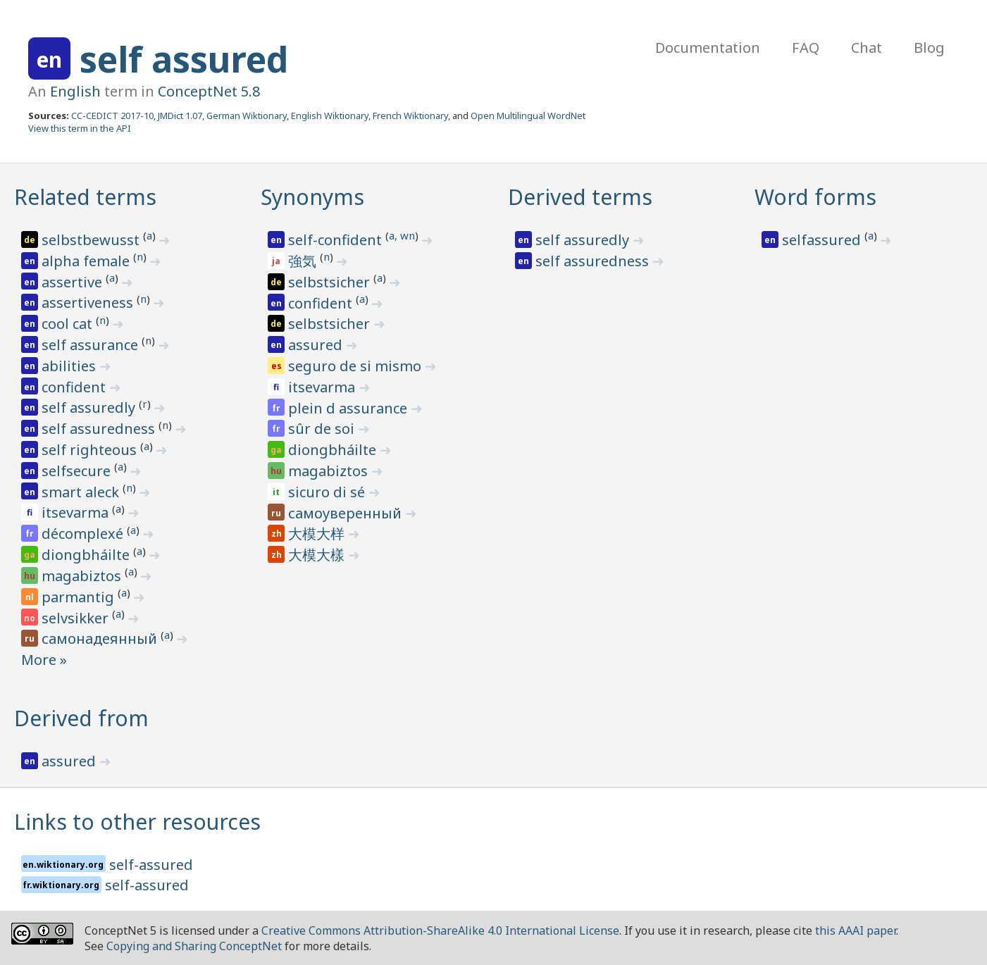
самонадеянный (101, 638)
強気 (304, 260)
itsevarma (77, 512)
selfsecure (78, 470)
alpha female (87, 260)
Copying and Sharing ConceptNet (194, 946)
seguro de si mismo (356, 365)
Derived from (81, 718)
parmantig (80, 596)
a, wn (402, 235)
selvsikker (77, 618)
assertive (74, 282)
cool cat (69, 323)
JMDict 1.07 (180, 115)
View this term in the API (79, 128)
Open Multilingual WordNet (528, 115)
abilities (70, 365)
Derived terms (580, 196)
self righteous (91, 449)
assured (317, 344)
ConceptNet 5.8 (209, 91)
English (75, 91)
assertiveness (89, 302)
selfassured (823, 239)
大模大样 (318, 533)
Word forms (815, 196)
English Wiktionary (329, 115)
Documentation (707, 47)
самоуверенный (346, 513)
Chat (866, 47)
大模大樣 (318, 554)
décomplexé (84, 533)
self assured (184, 59)
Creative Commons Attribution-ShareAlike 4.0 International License (440, 930)
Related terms (85, 196)
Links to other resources (137, 821)
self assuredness (100, 428)
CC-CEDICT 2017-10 (112, 115)
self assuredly (90, 407)
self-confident (336, 239)
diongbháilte (87, 554)
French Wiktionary (410, 115)
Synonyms (312, 196)
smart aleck (82, 492)
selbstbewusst (92, 239)
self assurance (92, 344)
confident (75, 387)
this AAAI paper (855, 930)
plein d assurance (349, 408)
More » (44, 659)
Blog (929, 47)
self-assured (151, 864)
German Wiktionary (246, 115)
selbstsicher (330, 282)
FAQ (805, 47)
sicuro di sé (328, 492)
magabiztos (83, 575)
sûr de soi (323, 428)
